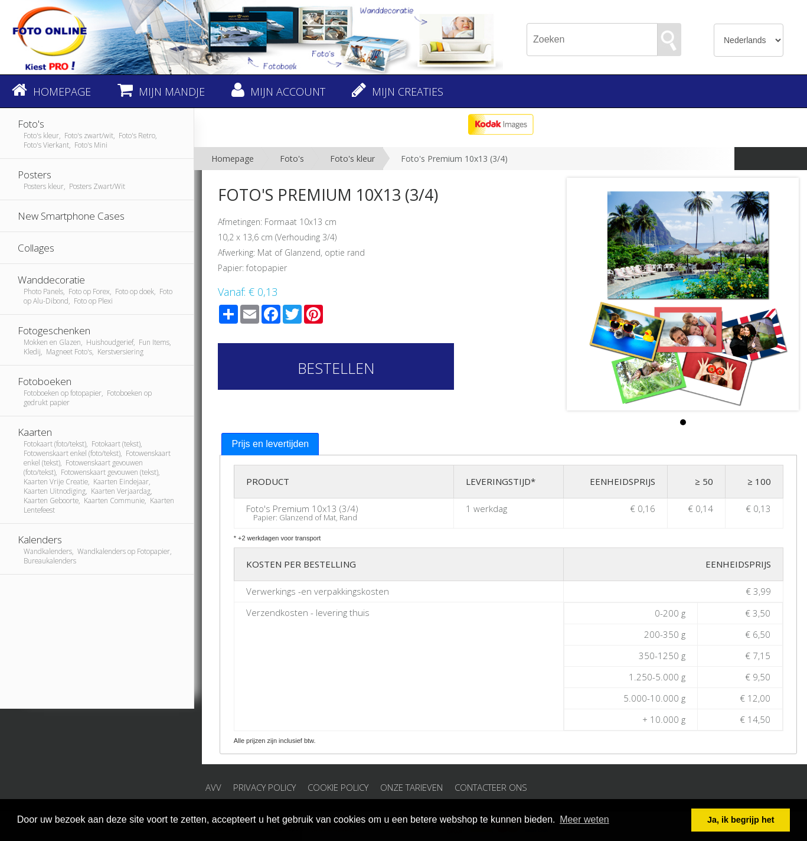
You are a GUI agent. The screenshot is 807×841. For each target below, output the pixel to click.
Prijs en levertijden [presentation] (270, 444)
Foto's (292, 158)
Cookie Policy (338, 787)
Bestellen (336, 368)
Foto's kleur (352, 158)
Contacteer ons (491, 787)
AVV (213, 787)
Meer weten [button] (584, 819)
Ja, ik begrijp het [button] (741, 819)
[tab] (270, 444)
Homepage (232, 158)
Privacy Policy (264, 787)
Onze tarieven (411, 787)
